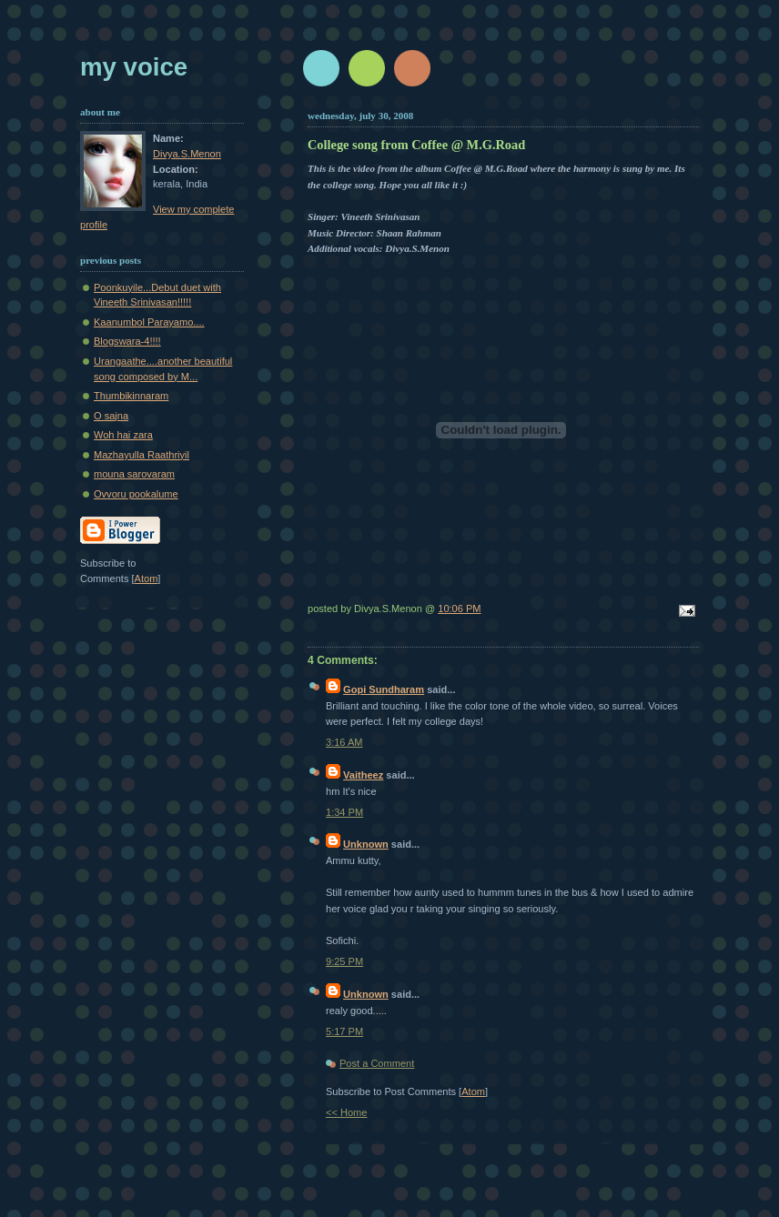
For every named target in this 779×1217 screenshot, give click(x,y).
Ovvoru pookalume (136, 493)
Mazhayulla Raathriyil (141, 454)
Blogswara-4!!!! (127, 341)
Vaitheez (363, 774)
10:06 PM (459, 608)
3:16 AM (344, 742)
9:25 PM (344, 961)
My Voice (133, 67)
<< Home (346, 1112)
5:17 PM (344, 1031)
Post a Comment (376, 1063)
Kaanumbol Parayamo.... (149, 322)
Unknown (366, 844)
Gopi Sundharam (383, 689)
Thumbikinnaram (131, 395)
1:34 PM (344, 812)
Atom (473, 1091)
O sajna (111, 415)
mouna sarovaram (134, 473)
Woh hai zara (123, 434)
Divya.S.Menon (187, 153)
